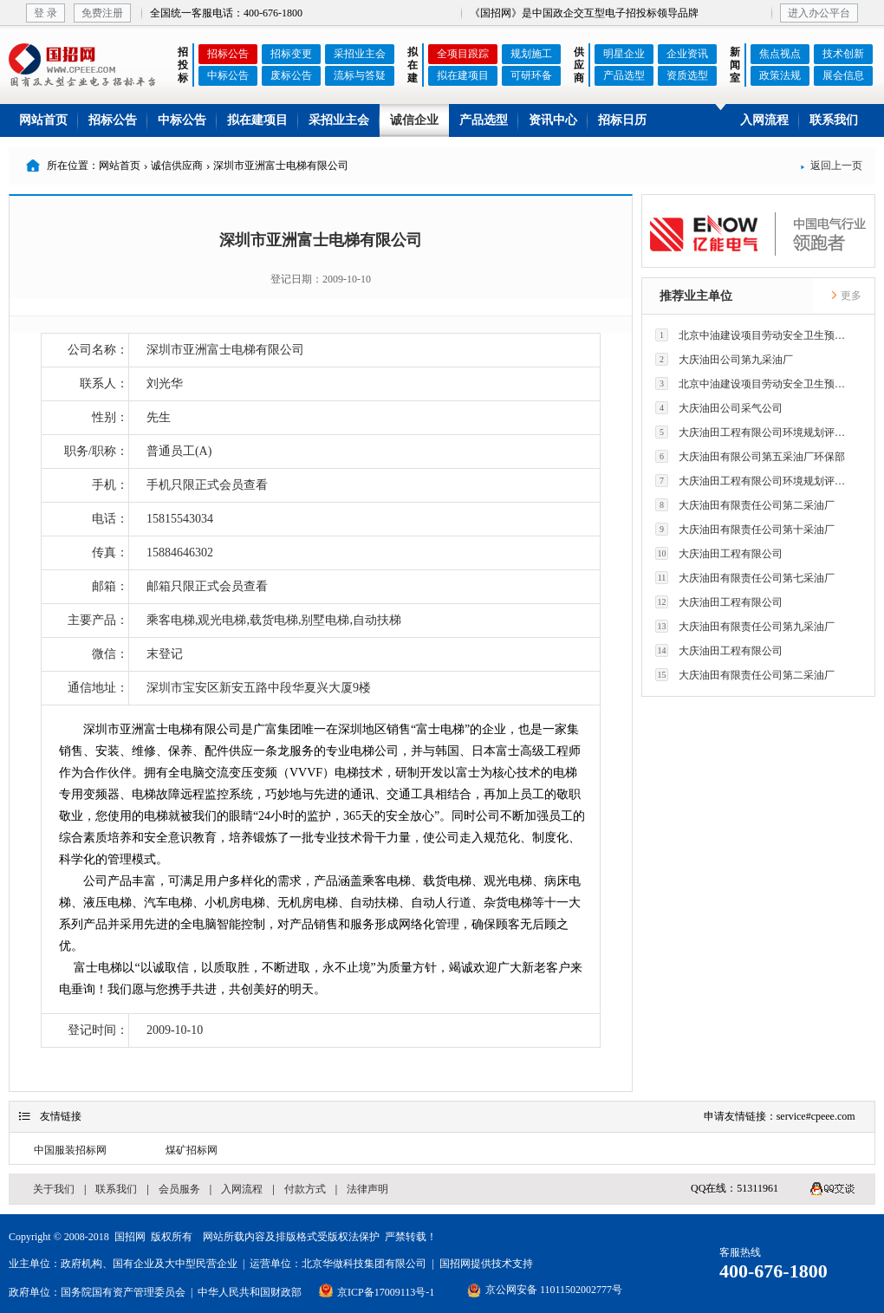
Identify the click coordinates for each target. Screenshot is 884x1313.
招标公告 (228, 54)
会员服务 (179, 1189)
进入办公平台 (819, 13)
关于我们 (54, 1189)
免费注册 (102, 13)
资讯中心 (553, 120)
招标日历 (622, 120)
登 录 (45, 13)
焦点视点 (780, 54)
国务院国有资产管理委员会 (123, 1292)
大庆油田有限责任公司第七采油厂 (745, 577)
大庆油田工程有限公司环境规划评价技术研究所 (755, 432)
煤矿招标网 (192, 1150)
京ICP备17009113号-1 (385, 1292)
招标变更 (291, 54)
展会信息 (843, 75)
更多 (845, 295)
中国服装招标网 (70, 1150)
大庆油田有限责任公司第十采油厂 (745, 529)
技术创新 (843, 54)
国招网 (130, 1237)
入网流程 (764, 120)
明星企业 (624, 54)
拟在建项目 (463, 75)
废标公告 (291, 75)
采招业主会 (360, 54)
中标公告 (228, 75)
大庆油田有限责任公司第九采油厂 (745, 626)
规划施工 (531, 54)
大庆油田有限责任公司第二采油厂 (745, 504)
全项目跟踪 (463, 54)
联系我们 (833, 120)
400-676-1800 (773, 1271)
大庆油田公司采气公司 (719, 407)
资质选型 (687, 75)
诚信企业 (414, 120)
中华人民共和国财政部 (250, 1292)
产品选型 (624, 75)
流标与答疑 (360, 75)
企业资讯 (687, 54)
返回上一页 (831, 165)
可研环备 (531, 75)
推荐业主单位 (696, 295)
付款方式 (305, 1189)
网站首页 (43, 120)
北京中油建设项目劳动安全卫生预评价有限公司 (755, 334)
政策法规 (780, 75)
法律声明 (367, 1189)
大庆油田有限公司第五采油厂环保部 (750, 456)
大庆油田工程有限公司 (719, 553)
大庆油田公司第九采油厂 (724, 359)
